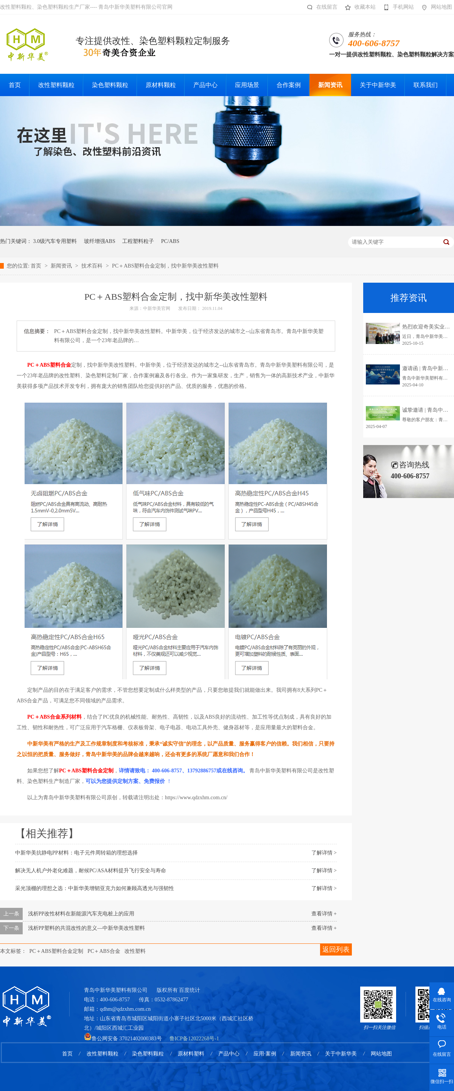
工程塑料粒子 (138, 241)
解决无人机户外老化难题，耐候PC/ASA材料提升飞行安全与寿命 (90, 870)
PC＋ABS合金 (103, 951)
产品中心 (228, 1054)
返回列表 (336, 949)
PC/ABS (170, 241)
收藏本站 (358, 7)
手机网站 (396, 7)
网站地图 (435, 7)
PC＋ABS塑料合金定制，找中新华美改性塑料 (165, 266)
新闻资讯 (62, 266)
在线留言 (320, 7)
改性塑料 (135, 951)
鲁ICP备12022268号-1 (194, 1038)
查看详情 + (324, 914)
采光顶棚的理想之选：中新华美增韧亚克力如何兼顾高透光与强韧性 (94, 888)
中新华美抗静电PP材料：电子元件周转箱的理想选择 (76, 853)
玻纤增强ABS (99, 241)
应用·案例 (264, 1054)
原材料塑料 (191, 1054)
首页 (37, 266)
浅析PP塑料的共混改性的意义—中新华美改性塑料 (86, 928)
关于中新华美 (341, 1054)
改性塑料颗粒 (102, 1054)
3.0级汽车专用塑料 (55, 241)
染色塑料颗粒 (148, 1054)
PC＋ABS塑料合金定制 (56, 951)
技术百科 (92, 266)
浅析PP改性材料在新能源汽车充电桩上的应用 (81, 914)
